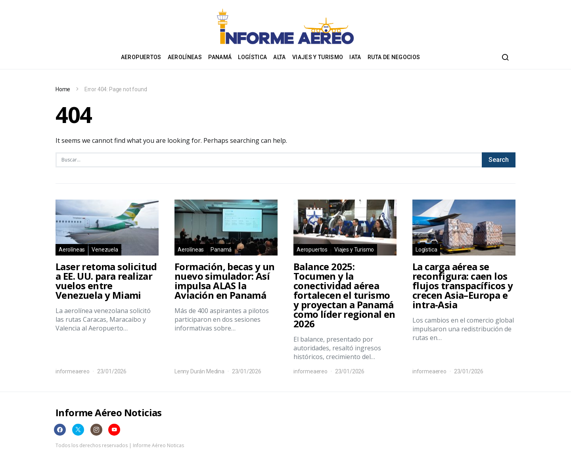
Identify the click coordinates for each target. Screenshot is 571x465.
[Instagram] (96, 430)
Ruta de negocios (394, 57)
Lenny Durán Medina (199, 371)
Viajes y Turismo (317, 57)
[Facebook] (60, 430)
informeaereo (73, 371)
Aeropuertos (141, 57)
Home (63, 89)
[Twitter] (78, 430)
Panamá (220, 57)
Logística (252, 57)
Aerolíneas (185, 57)
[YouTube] (114, 430)
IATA (355, 57)
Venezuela (105, 249)
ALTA (279, 57)
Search (499, 159)
